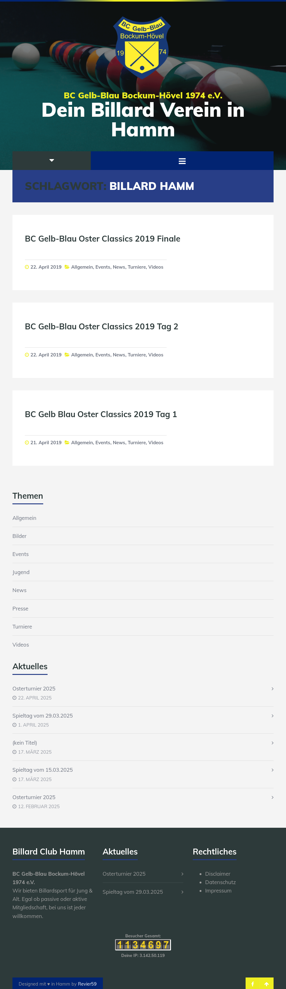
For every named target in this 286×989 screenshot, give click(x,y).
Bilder (19, 536)
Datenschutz (220, 882)
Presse (20, 608)
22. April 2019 (46, 267)
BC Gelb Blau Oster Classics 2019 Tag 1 (101, 414)
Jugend (21, 572)
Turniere (137, 267)
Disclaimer (217, 873)
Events (102, 267)
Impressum (218, 890)
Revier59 (87, 984)
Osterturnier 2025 (33, 688)
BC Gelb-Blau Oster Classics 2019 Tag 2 (101, 326)
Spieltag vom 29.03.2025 (42, 715)
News (119, 267)
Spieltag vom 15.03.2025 (42, 769)
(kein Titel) (24, 742)
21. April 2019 (46, 442)
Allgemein (82, 267)
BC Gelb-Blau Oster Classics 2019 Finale (102, 238)
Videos (156, 267)
